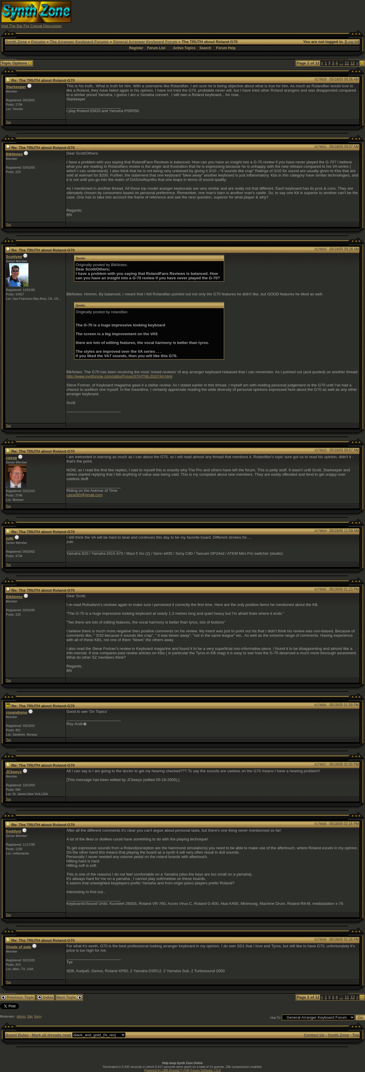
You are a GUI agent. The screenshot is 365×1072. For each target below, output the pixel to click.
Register (136, 48)
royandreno (16, 712)
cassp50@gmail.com (84, 495)
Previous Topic (17, 997)
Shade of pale (18, 947)
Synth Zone (16, 42)
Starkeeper (16, 87)
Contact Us (314, 1035)
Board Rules (17, 1035)
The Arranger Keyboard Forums (79, 42)
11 (347, 63)
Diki (30, 1016)
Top (8, 122)
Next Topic (69, 997)
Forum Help (226, 48)
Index (45, 997)
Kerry (38, 1016)
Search (205, 48)
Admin (21, 1016)
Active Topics (184, 48)
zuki (9, 538)
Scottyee (14, 256)
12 (352, 63)
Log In (352, 42)
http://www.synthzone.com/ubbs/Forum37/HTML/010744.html (119, 376)
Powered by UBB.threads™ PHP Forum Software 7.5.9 (182, 1070)
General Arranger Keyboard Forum (145, 42)
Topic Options (16, 63)
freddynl (13, 831)
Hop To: (275, 1017)
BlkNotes (14, 154)
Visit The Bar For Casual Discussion (31, 26)
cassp (11, 457)
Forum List (156, 48)
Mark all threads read (51, 1035)
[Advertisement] (257, 14)
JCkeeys (14, 772)
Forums (38, 42)
